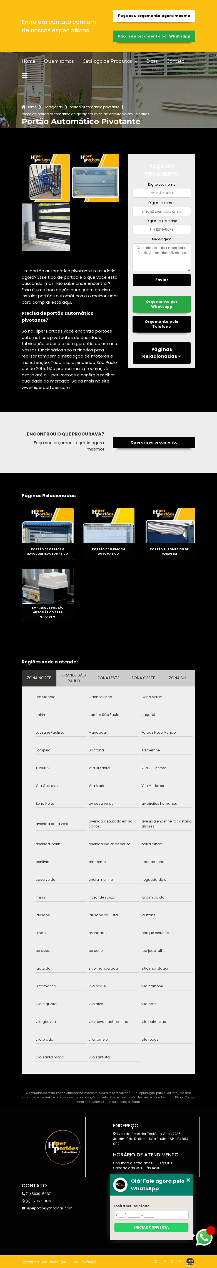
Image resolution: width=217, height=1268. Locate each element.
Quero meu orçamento (154, 442)
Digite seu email (161, 202)
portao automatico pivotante (94, 107)
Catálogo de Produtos (108, 61)
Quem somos (59, 61)
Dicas (152, 61)
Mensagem (161, 239)
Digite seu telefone (161, 220)
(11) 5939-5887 (36, 1193)
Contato (175, 61)
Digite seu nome (161, 184)
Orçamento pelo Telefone (161, 324)
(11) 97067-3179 (36, 1201)
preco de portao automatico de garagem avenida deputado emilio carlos (85, 114)
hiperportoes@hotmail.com (47, 1208)
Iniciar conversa (151, 1227)
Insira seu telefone (131, 1206)
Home (28, 61)
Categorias (53, 107)
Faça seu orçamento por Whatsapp (154, 36)
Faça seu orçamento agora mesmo (154, 15)
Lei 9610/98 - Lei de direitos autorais (114, 1102)
